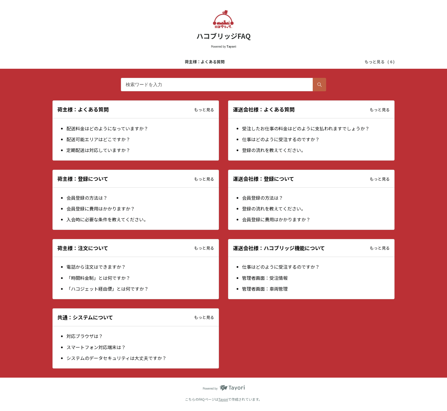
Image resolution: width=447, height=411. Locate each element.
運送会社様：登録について (257, 61)
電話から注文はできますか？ (96, 266)
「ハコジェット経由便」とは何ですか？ (107, 288)
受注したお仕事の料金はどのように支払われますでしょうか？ (305, 128)
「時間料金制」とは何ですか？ (98, 277)
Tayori (223, 399)
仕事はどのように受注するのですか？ (281, 139)
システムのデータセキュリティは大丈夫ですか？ (116, 358)
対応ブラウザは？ (84, 336)
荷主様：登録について (205, 61)
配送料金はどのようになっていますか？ (107, 128)
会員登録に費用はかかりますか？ (100, 208)
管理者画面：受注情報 (265, 277)
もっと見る (204, 109)
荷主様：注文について (308, 61)
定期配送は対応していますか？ (98, 150)
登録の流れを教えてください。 (274, 150)
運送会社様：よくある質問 (153, 61)
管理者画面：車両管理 (265, 288)
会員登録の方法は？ (86, 197)
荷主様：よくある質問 (101, 61)
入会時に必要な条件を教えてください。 (107, 219)
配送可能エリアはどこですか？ (98, 139)
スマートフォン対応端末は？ (96, 347)
